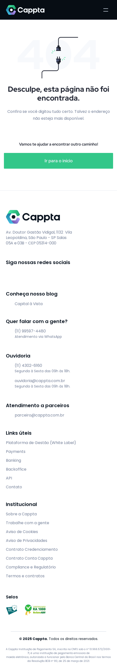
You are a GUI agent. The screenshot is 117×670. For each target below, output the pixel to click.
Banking (13, 460)
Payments (15, 451)
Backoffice (16, 469)
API (9, 478)
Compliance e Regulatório (31, 567)
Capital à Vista (29, 304)
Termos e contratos (25, 576)
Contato (14, 487)
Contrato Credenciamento (32, 549)
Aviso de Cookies (22, 532)
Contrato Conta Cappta (29, 558)
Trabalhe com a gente (27, 523)
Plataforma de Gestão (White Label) (41, 443)
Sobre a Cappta (21, 514)
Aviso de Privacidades (26, 540)
